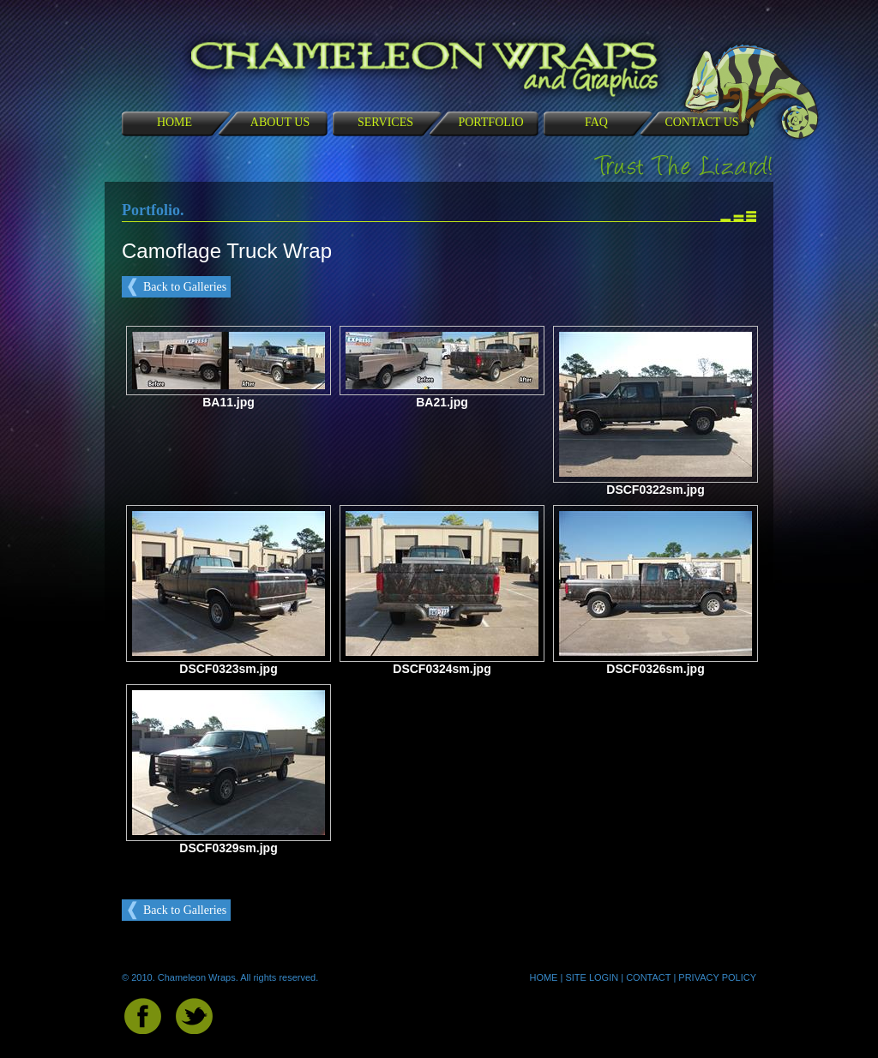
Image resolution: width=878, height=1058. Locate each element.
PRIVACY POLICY (717, 977)
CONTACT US (701, 122)
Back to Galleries (184, 286)
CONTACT (648, 977)
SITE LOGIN (591, 977)
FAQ (596, 122)
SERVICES (385, 122)
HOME (174, 122)
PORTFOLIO (490, 122)
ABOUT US (280, 122)
